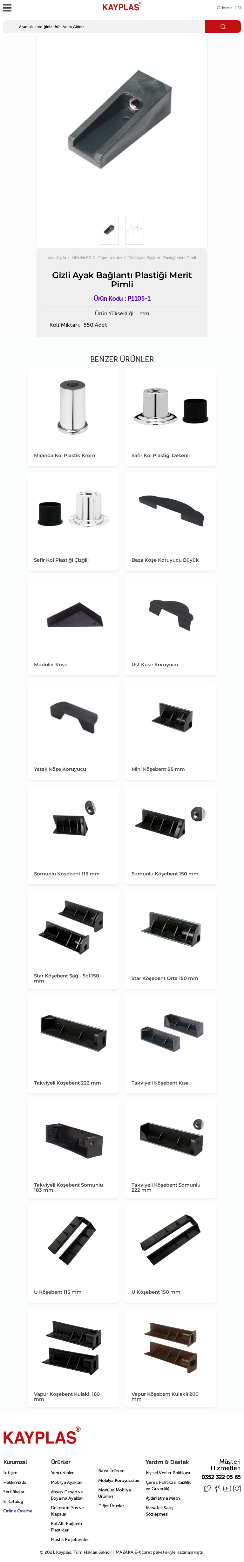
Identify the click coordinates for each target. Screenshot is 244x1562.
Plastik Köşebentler (70, 1539)
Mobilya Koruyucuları (118, 1480)
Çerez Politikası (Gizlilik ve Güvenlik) (168, 1485)
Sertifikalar (13, 1492)
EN (238, 7)
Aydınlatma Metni (163, 1498)
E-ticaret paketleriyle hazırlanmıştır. (160, 1552)
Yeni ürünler (62, 1473)
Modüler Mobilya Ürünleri (114, 1493)
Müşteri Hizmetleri (226, 1464)
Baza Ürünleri (111, 1471)
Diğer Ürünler (111, 1506)
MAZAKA (124, 1552)
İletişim (10, 1473)
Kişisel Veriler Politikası (168, 1473)
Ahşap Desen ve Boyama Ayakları (67, 1495)
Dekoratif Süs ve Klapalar (67, 1511)
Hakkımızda (14, 1482)
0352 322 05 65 (221, 1477)
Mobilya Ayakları (66, 1482)
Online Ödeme (17, 1511)
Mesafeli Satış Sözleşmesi (159, 1511)
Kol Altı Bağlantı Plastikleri (66, 1527)
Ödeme (224, 7)
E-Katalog (13, 1501)
